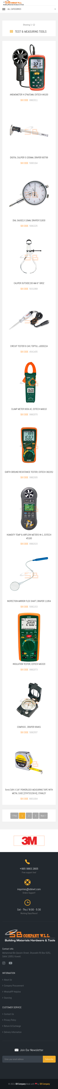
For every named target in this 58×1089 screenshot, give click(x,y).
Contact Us (9, 1014)
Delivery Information (12, 1032)
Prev (14, 815)
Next (43, 815)
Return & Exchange (12, 1026)
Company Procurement (14, 985)
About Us (8, 979)
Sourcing (8, 997)
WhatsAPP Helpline (12, 991)
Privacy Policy (10, 1019)
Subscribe (49, 1059)
